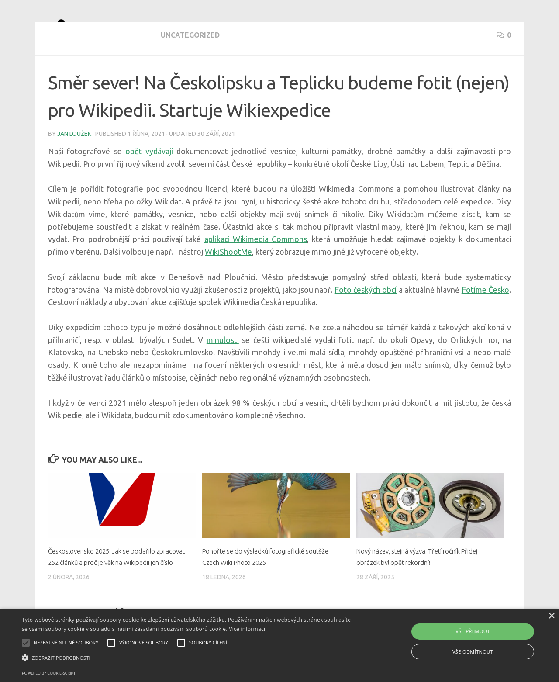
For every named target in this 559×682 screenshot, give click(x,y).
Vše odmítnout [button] (472, 651)
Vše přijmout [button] (472, 631)
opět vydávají (151, 182)
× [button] (551, 616)
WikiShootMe (228, 283)
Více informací (247, 629)
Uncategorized (77, 74)
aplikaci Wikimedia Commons (255, 270)
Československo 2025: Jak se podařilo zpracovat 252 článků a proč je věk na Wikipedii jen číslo (110, 593)
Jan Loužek (74, 165)
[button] (189, 658)
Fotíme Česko (485, 321)
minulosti (223, 371)
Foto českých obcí (366, 321)
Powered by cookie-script (49, 673)
